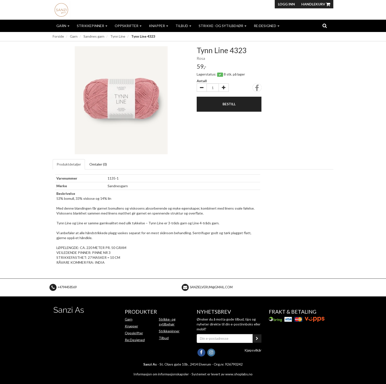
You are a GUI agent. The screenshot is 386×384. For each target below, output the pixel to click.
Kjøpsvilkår (252, 350)
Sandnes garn (93, 36)
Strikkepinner (92, 26)
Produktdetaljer (69, 164)
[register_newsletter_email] (257, 338)
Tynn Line (117, 36)
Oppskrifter (128, 26)
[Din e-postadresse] (225, 338)
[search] (325, 26)
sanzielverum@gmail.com (211, 287)
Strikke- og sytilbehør (222, 26)
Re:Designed (266, 26)
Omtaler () (98, 164)
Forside (58, 36)
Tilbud (183, 26)
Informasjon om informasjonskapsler (161, 374)
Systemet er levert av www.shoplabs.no (222, 374)
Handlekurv (315, 4)
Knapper (158, 26)
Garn (62, 26)
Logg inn (286, 4)
